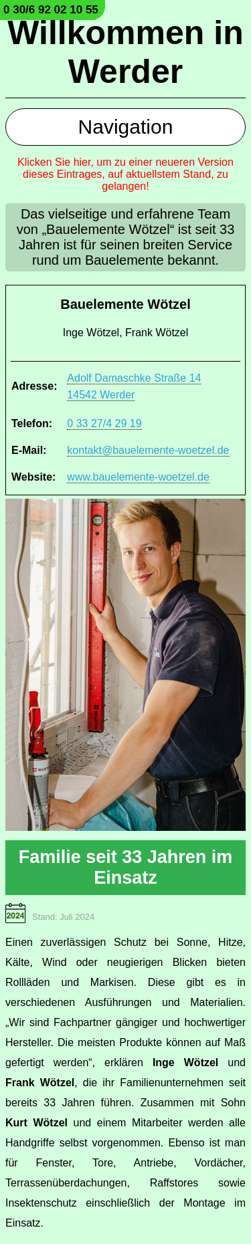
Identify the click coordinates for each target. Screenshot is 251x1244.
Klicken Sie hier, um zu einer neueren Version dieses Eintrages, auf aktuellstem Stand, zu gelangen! (125, 174)
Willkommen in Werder (125, 52)
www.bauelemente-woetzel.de (138, 477)
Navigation (125, 127)
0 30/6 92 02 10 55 (50, 9)
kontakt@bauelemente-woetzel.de (148, 450)
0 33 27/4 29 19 (104, 423)
